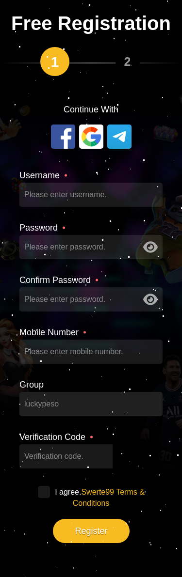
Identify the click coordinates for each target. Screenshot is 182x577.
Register (91, 531)
